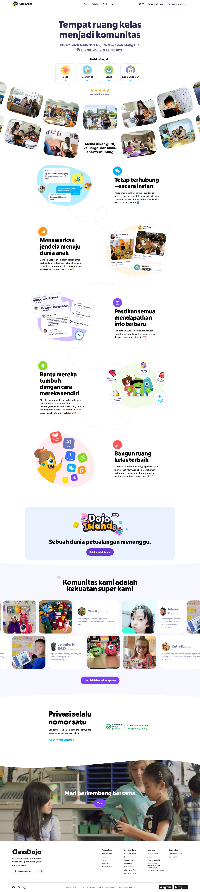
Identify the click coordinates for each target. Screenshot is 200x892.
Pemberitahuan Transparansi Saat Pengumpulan (153, 865)
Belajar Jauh (129, 867)
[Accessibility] (41, 871)
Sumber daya (129, 860)
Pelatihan (128, 863)
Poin (126, 857)
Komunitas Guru (175, 853)
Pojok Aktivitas (130, 873)
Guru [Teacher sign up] (65, 73)
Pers (104, 857)
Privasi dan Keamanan (155, 870)
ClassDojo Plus (130, 870)
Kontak (149, 857)
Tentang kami (107, 853)
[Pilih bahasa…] (141, 4)
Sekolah (95, 4)
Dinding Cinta (174, 857)
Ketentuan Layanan (88, 887)
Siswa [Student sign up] (109, 73)
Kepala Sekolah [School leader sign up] (130, 73)
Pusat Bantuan (152, 853)
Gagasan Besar (130, 853)
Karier (104, 860)
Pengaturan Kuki (153, 860)
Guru (86, 4)
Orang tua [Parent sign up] (87, 73)
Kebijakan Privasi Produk (106, 887)
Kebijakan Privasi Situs (127, 887)
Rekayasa (106, 863)
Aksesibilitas (107, 867)
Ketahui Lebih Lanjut (100, 552)
